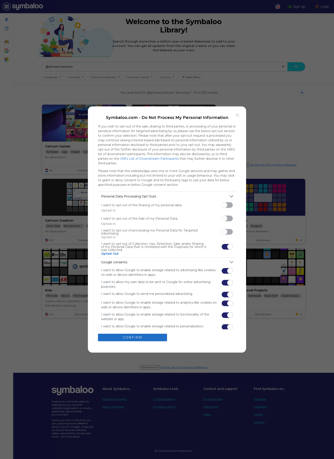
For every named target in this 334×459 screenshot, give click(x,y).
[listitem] (167, 196)
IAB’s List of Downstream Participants (149, 159)
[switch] (227, 205)
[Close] (237, 115)
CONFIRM (132, 337)
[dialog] (167, 229)
